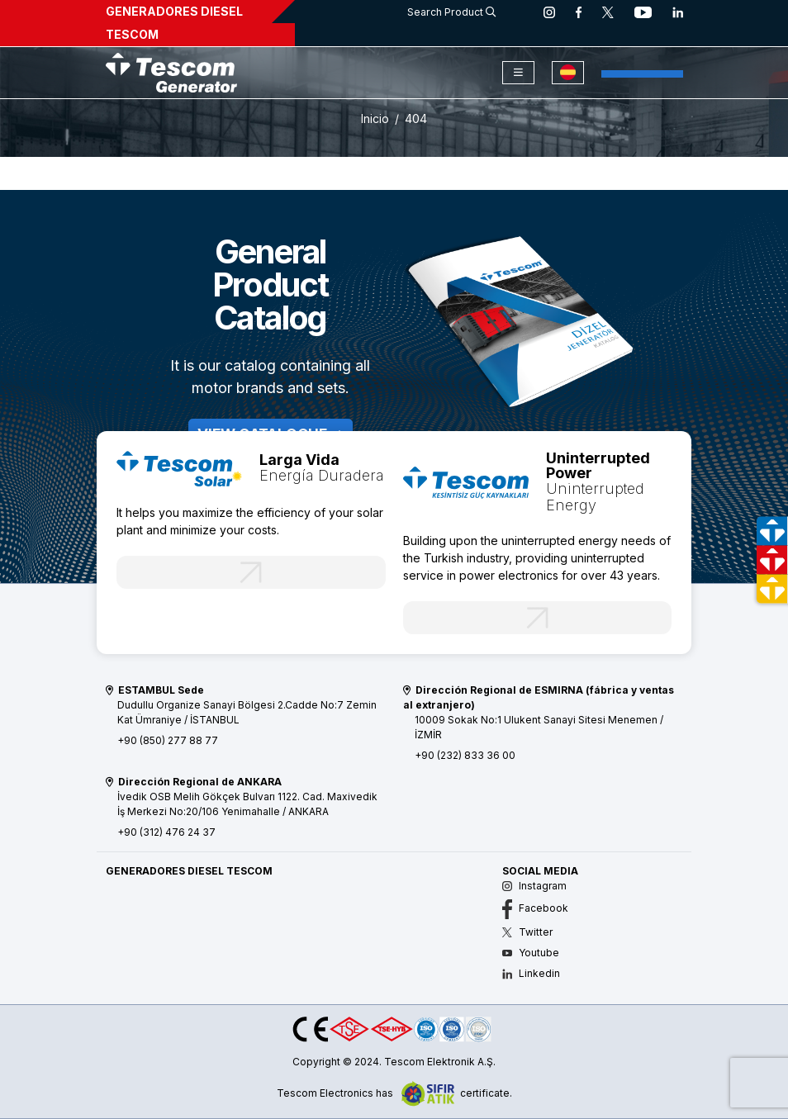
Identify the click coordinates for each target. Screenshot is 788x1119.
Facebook (535, 908)
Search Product (451, 12)
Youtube (530, 952)
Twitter (527, 932)
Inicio (375, 118)
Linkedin (531, 973)
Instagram (534, 886)
